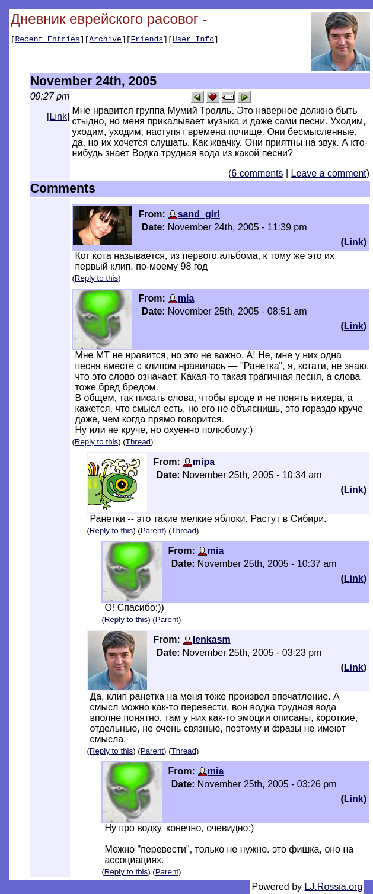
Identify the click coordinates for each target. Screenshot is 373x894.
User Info (193, 40)
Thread (138, 441)
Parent (152, 530)
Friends (147, 40)
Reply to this (96, 278)
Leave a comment (328, 173)
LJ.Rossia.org (334, 887)
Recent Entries (47, 40)
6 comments (257, 173)
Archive (105, 40)
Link (58, 116)
